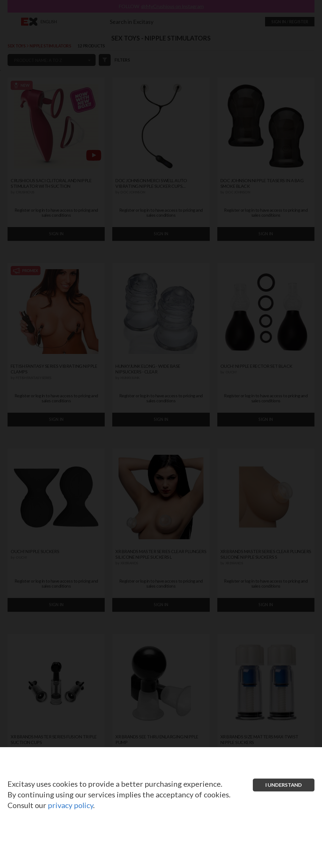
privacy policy (70, 805)
